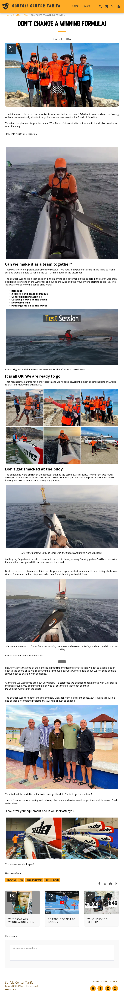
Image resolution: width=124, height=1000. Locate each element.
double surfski (52, 880)
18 (11, 897)
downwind (11, 880)
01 (90, 897)
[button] (100, 6)
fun (21, 880)
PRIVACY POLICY (12, 989)
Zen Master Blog (20, 15)
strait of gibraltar (34, 880)
